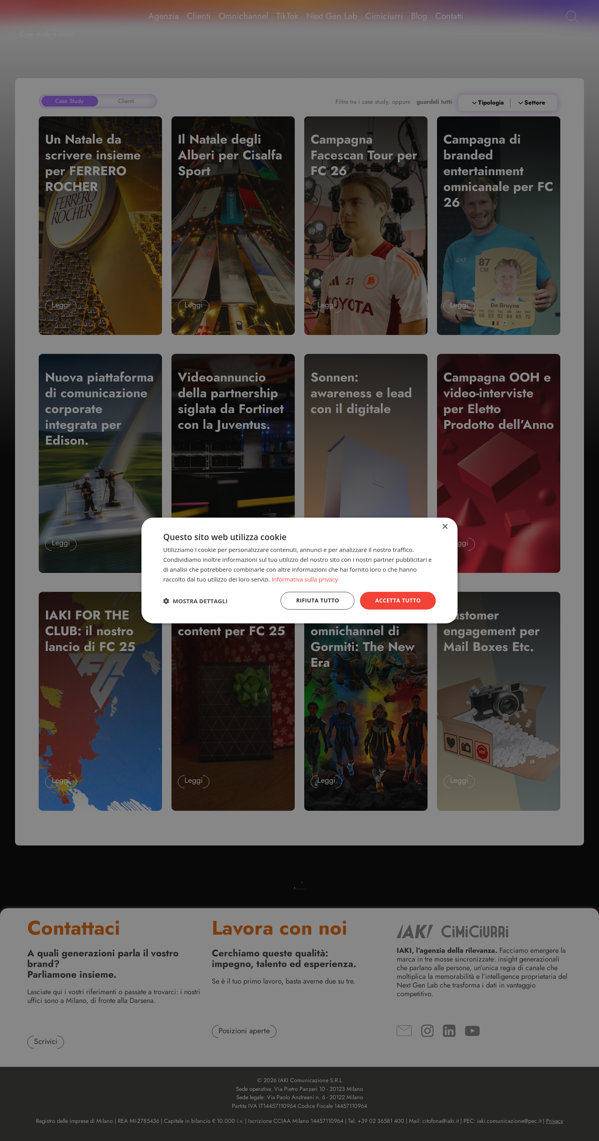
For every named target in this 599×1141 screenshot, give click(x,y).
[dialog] (299, 570)
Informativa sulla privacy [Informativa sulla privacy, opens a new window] (305, 579)
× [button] (445, 527)
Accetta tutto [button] (398, 600)
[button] (195, 600)
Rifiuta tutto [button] (317, 600)
